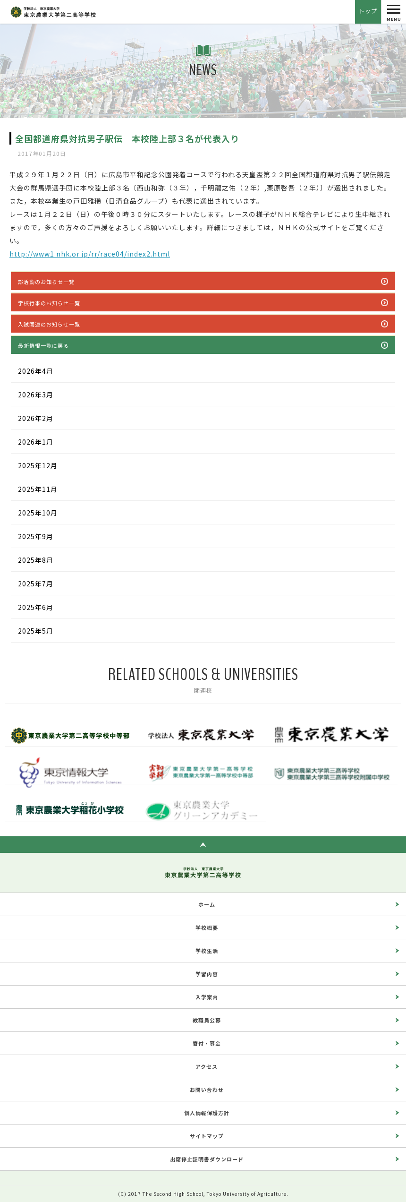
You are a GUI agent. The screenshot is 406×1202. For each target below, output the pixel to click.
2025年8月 (35, 560)
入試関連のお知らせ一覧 (49, 324)
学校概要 (206, 927)
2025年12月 (38, 465)
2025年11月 (38, 489)
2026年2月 (35, 418)
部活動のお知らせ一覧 (46, 281)
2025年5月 (35, 630)
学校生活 (206, 950)
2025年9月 (35, 536)
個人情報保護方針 (206, 1112)
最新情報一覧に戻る (43, 345)
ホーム (206, 904)
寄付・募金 (207, 1043)
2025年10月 (38, 512)
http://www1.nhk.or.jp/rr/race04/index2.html (89, 253)
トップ (368, 11)
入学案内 (206, 997)
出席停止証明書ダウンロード (207, 1159)
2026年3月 (35, 394)
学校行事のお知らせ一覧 (49, 303)
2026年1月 (35, 441)
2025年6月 (35, 607)
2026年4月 (35, 371)
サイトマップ (207, 1136)
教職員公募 (207, 1020)
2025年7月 (35, 583)
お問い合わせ (207, 1089)
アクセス (206, 1066)
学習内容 (206, 974)
